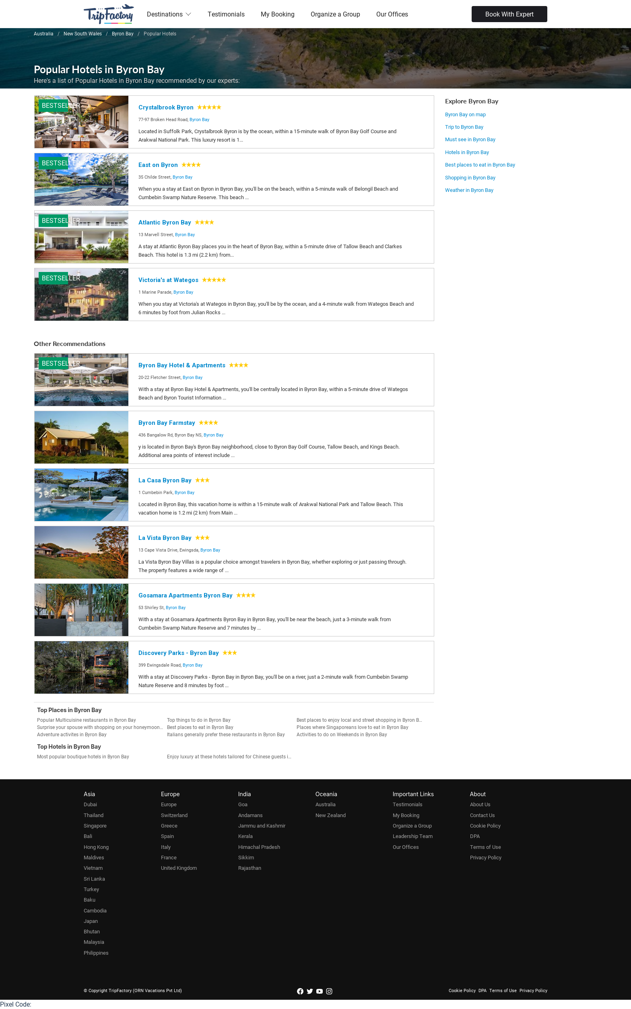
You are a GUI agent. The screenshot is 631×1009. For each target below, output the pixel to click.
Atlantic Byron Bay (164, 222)
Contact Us (482, 815)
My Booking (278, 14)
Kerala (245, 836)
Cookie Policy (485, 825)
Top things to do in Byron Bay (199, 720)
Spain (167, 836)
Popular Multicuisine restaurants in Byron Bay (86, 720)
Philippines (96, 952)
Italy (166, 846)
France (169, 857)
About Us (480, 804)
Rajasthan (249, 867)
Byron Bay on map (465, 114)
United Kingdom (179, 867)
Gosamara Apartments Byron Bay (185, 595)
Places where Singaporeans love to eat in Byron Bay (352, 727)
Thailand (93, 815)
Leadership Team (413, 836)
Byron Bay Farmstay (166, 422)
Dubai (90, 804)
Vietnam (93, 867)
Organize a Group (335, 14)
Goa (242, 804)
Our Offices (392, 14)
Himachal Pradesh (259, 846)
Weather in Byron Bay (469, 190)
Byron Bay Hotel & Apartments (181, 365)
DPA (475, 836)
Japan (91, 921)
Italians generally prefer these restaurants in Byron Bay (226, 734)
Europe (169, 804)
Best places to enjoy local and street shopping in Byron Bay (360, 720)
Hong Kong (96, 846)
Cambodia (95, 910)
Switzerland (174, 815)
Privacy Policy (485, 857)
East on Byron (158, 165)
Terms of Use (485, 846)
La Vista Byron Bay (165, 538)
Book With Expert (509, 14)
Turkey (91, 889)
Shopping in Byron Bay (470, 177)
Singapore (95, 825)
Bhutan (92, 931)
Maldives (94, 857)
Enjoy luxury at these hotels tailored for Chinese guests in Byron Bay (232, 756)
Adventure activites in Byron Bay (72, 734)
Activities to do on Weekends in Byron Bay (342, 734)
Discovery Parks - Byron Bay (178, 653)
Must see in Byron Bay (470, 139)
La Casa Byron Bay (165, 480)
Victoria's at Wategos (168, 280)
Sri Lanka (94, 878)
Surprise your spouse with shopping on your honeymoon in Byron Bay (102, 727)
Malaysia (94, 941)
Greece (169, 825)
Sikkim (246, 857)
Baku (89, 899)
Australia (326, 804)
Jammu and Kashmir (261, 825)
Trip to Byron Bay (464, 126)
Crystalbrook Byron (166, 107)
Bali (88, 836)
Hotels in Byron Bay (467, 152)
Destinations (169, 14)
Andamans (250, 815)
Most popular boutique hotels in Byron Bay (83, 756)
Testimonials (226, 14)
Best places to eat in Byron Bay (480, 164)
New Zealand (331, 815)
